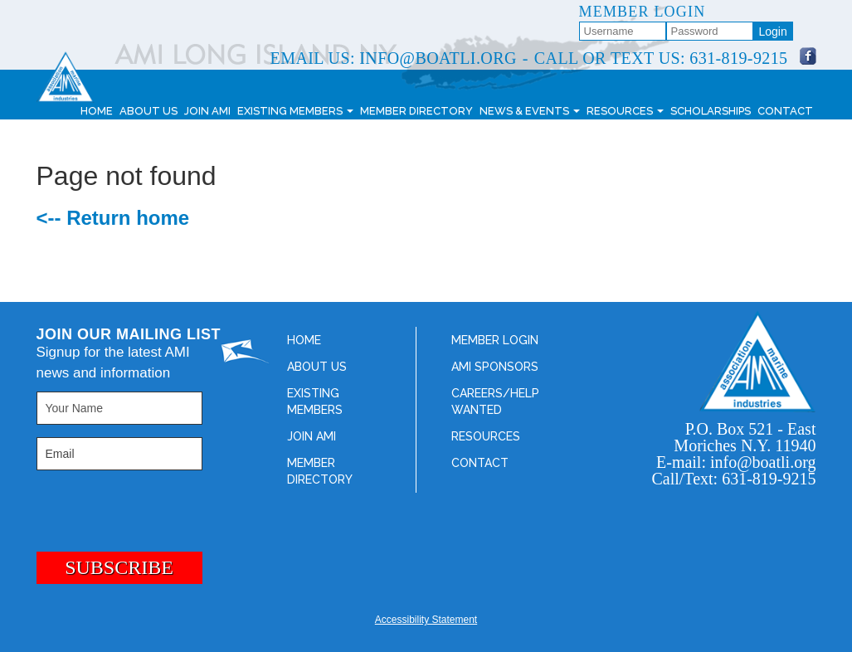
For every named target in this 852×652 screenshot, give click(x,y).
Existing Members (295, 111)
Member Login (494, 340)
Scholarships (710, 111)
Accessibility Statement (426, 619)
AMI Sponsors (494, 366)
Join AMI (207, 111)
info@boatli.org (437, 58)
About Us (148, 111)
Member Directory (416, 111)
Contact (785, 111)
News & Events (530, 111)
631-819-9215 (738, 58)
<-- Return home (113, 218)
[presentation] (121, 504)
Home (96, 111)
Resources (625, 111)
